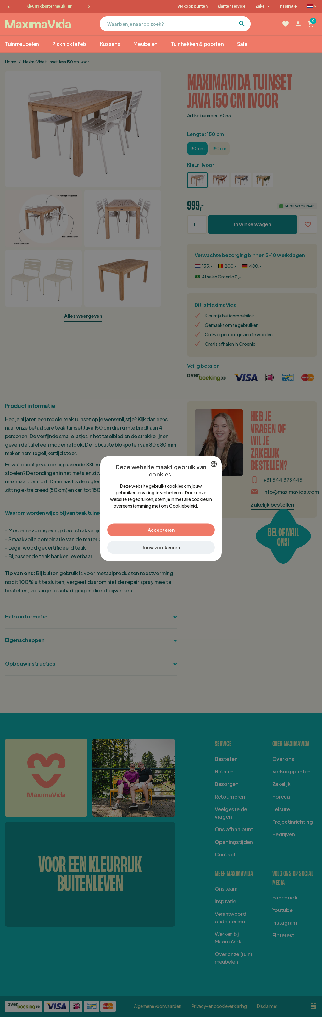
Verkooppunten (192, 6)
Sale (242, 44)
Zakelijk (262, 6)
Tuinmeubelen (22, 44)
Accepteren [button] (161, 529)
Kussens (110, 44)
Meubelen (145, 44)
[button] (161, 547)
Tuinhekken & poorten (197, 44)
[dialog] (161, 508)
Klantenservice (232, 6)
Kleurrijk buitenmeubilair (49, 6)
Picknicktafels (69, 44)
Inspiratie (288, 6)
